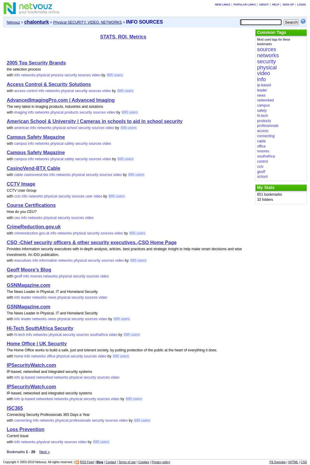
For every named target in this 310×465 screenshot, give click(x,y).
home (18, 356)
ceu (17, 218)
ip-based (28, 377)
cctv (17, 196)
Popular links (244, 4)
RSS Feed (87, 462)
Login (301, 4)
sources (84, 75)
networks (28, 75)
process (57, 75)
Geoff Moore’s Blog (29, 269)
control (32, 91)
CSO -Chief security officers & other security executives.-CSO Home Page (91, 242)
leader (26, 297)
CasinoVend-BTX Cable (33, 168)
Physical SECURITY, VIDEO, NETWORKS (87, 22)
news (52, 297)
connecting (23, 420)
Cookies (143, 462)
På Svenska (277, 462)
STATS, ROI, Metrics (123, 36)
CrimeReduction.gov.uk (34, 226)
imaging (20, 112)
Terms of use (127, 462)
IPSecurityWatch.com (31, 365)
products (71, 112)
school (72, 128)
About (264, 4)
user (88, 196)
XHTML (293, 462)
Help (275, 4)
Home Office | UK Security (37, 343)
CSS (304, 462)
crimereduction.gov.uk (32, 233)
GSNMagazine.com (28, 285)
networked (44, 377)
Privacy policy (161, 462)
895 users (115, 75)
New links (222, 4)
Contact (111, 462)
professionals (80, 420)
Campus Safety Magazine (36, 137)
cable (18, 175)
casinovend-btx (36, 175)
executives (22, 260)
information (48, 260)
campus (20, 143)
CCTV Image (21, 184)
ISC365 (15, 408)
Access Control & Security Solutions (49, 84)
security (70, 75)
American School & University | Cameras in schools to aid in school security (95, 121)
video (96, 75)
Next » (44, 452)
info (17, 75)
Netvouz (13, 22)
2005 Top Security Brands (36, 62)
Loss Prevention (25, 429)
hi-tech (19, 335)
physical (43, 75)
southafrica (99, 335)
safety (69, 143)
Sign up (288, 4)
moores (36, 276)
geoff (18, 276)
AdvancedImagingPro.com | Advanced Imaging (61, 100)
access (19, 91)
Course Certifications (31, 205)
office (51, 356)
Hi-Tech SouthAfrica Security (40, 328)
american (21, 128)
